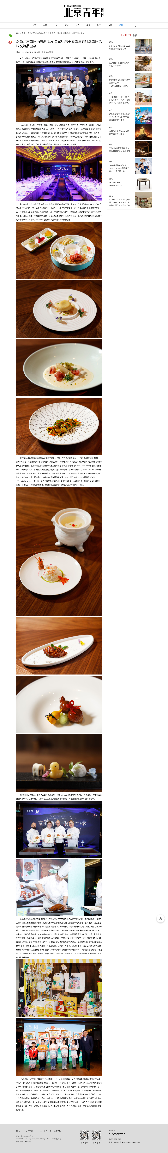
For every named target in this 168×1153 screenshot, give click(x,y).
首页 (34, 25)
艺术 (67, 25)
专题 (110, 25)
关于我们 (30, 1131)
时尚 (78, 25)
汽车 (99, 25)
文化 (56, 25)
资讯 (121, 25)
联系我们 (57, 1131)
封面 (45, 25)
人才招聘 (43, 1131)
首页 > (18, 33)
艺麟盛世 (28, 1141)
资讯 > (24, 33)
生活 (88, 25)
